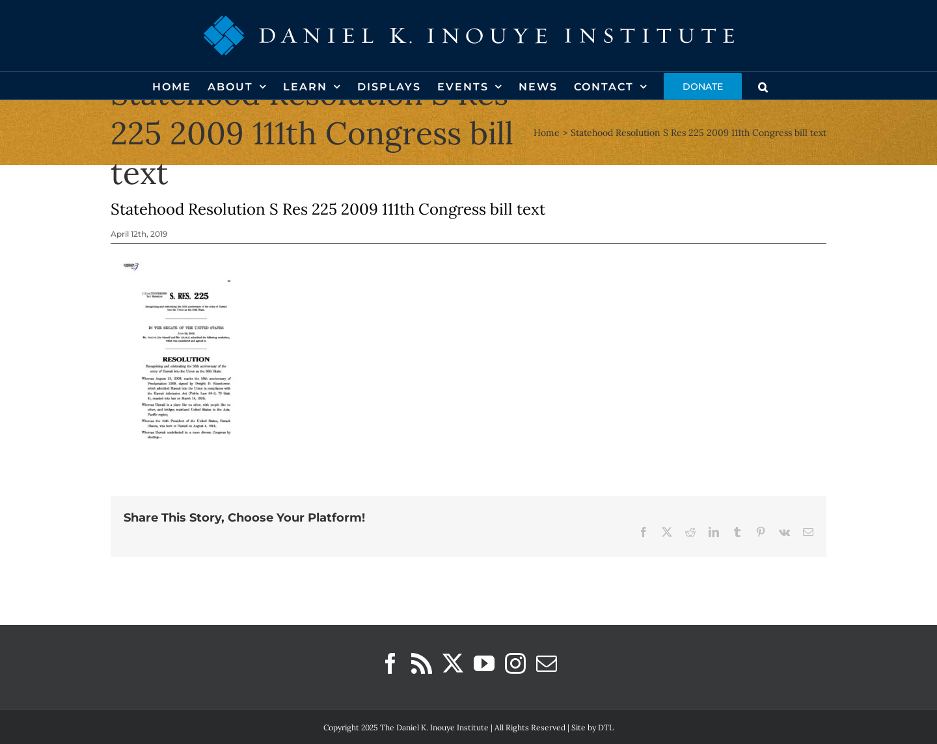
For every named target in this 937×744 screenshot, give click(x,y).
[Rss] (421, 663)
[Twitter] (452, 663)
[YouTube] (484, 663)
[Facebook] (390, 663)
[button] (763, 86)
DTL (606, 727)
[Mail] (546, 663)
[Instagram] (515, 663)
